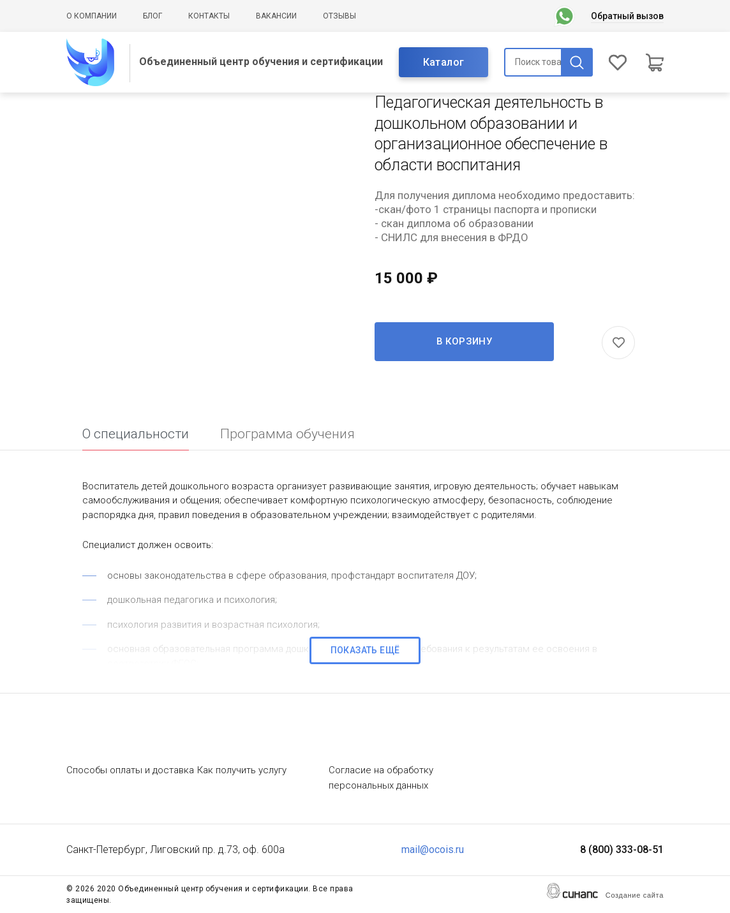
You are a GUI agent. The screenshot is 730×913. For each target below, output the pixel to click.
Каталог (444, 62)
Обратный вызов (627, 16)
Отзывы (339, 15)
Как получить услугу (242, 770)
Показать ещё (365, 650)
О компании (91, 15)
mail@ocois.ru (432, 849)
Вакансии (276, 15)
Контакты (209, 15)
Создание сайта (635, 895)
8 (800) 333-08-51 (622, 849)
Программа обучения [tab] (287, 434)
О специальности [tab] (135, 434)
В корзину (464, 341)
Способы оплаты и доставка (130, 770)
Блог (152, 15)
